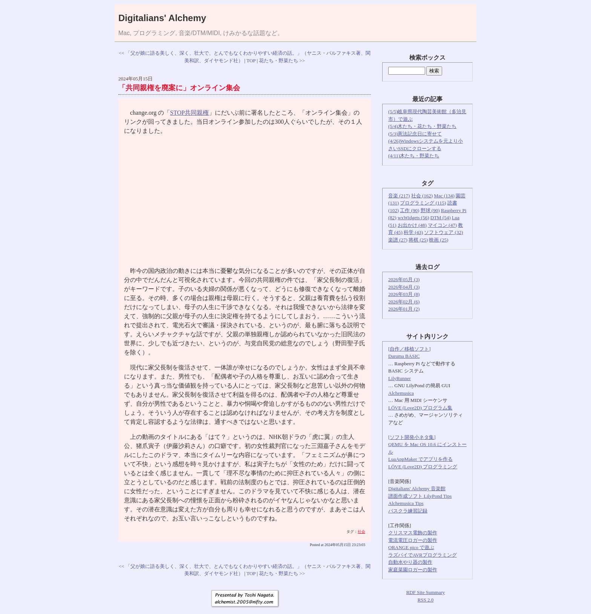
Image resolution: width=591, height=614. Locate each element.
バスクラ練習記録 (407, 511)
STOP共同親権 (189, 112)
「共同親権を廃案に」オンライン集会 (179, 88)
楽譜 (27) (397, 240)
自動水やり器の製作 (410, 562)
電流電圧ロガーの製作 (412, 540)
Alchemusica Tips (406, 503)
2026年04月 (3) (404, 287)
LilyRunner (399, 378)
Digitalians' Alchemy (162, 18)
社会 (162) (422, 196)
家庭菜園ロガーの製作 (412, 569)
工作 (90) (409, 210)
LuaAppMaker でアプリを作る (420, 459)
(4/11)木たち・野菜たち (413, 156)
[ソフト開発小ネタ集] (412, 437)
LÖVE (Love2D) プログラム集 (420, 408)
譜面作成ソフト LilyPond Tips (420, 496)
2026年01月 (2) (404, 309)
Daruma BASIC (404, 356)
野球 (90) (430, 210)
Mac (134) (444, 196)
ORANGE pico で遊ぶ (411, 547)
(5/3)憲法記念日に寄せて (415, 134)
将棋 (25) (418, 240)
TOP (251, 60)
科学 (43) (413, 232)
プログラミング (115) (423, 203)
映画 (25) (438, 240)
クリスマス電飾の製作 (412, 533)
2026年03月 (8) (404, 294)
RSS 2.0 (426, 600)
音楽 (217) (399, 196)
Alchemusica (401, 393)
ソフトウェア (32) (443, 232)
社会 (361, 531)
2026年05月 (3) (404, 279)
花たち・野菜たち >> (282, 60)
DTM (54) (440, 217)
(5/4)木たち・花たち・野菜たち (422, 126)
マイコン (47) (442, 225)
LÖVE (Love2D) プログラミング (422, 466)
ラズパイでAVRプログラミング (422, 555)
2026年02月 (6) (404, 302)
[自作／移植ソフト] (409, 349)
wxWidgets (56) (413, 217)
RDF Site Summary (425, 592)
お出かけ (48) (412, 225)
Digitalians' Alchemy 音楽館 (417, 488)
